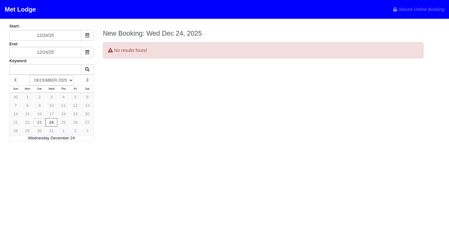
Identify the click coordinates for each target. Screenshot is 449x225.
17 (51, 114)
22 (27, 122)
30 (15, 97)
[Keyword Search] (45, 69)
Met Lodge (20, 9)
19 (75, 114)
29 (27, 130)
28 (15, 130)
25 (63, 122)
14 (15, 114)
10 (51, 105)
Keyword (18, 60)
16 (39, 114)
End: (13, 44)
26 (75, 122)
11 (63, 105)
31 (51, 130)
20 (87, 114)
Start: (14, 26)
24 (51, 122)
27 (87, 122)
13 (87, 105)
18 (63, 114)
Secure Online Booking (418, 9)
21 (15, 122)
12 (75, 105)
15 (27, 114)
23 (39, 122)
